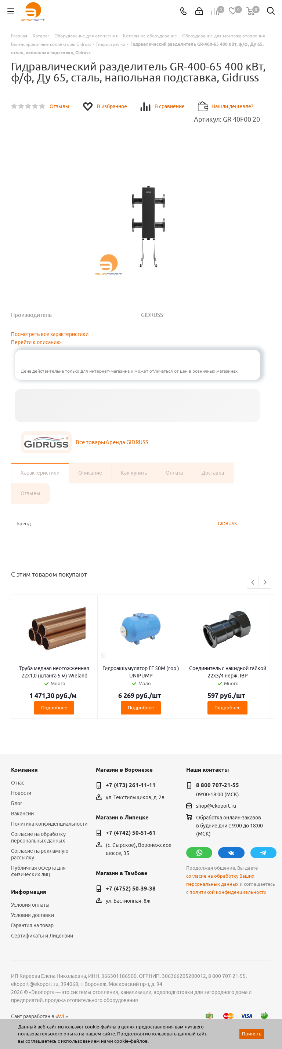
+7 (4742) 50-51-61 (131, 833)
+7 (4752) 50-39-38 (131, 888)
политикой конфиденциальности (228, 892)
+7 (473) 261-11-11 (131, 785)
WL (61, 1016)
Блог (16, 803)
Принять (251, 1034)
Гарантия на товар (32, 925)
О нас (17, 783)
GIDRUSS (227, 523)
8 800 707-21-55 (217, 785)
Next (265, 582)
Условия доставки (32, 915)
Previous (253, 582)
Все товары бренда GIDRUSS (112, 442)
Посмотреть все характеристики (49, 334)
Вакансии (22, 813)
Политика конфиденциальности (49, 824)
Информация (28, 892)
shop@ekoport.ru (216, 806)
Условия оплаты (30, 905)
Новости (21, 793)
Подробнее (54, 707)
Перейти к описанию (36, 342)
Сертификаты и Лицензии (42, 936)
